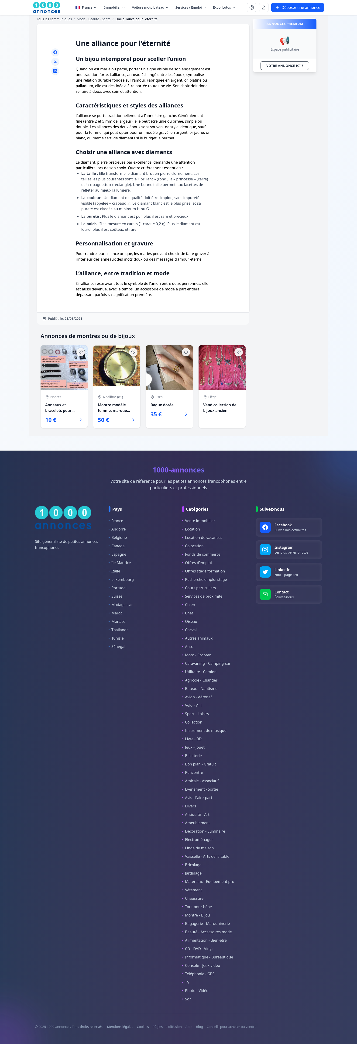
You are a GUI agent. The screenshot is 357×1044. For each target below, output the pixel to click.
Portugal (118, 587)
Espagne (117, 554)
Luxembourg (121, 579)
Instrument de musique (204, 730)
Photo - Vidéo (195, 990)
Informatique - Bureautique (207, 957)
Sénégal (117, 646)
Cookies (143, 1026)
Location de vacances (202, 537)
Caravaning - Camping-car (206, 663)
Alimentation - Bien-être (204, 940)
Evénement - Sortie (200, 789)
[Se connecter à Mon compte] (251, 7)
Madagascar (121, 604)
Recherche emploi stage (204, 579)
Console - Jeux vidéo (201, 965)
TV (185, 982)
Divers (189, 806)
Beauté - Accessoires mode (207, 931)
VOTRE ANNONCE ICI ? (284, 65)
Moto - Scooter (196, 655)
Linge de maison (198, 848)
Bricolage (191, 864)
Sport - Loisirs (195, 713)
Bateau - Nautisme (199, 688)
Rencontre (192, 772)
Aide (188, 1026)
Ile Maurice (120, 562)
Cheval (189, 629)
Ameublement (196, 822)
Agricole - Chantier (199, 680)
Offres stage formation (203, 571)
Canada (117, 545)
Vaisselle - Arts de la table (205, 856)
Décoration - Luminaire (203, 831)
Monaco (117, 621)
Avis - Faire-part (197, 797)
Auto (187, 646)
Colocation (193, 545)
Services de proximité (202, 596)
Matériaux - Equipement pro (208, 881)
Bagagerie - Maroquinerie (206, 923)
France (116, 520)
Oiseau (189, 621)
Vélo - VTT (192, 705)
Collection (192, 722)
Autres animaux (197, 638)
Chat (187, 613)
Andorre (117, 529)
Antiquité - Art (195, 814)
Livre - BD (192, 738)
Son (187, 999)
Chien (188, 604)
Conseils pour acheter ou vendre (231, 1026)
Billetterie (192, 755)
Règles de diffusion (167, 1026)
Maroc (115, 613)
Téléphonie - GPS (198, 973)
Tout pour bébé (197, 906)
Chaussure (192, 898)
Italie (114, 571)
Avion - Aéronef (197, 696)
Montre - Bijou (196, 915)
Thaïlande (119, 629)
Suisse (115, 596)
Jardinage (192, 873)
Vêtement (192, 889)
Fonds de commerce (201, 554)
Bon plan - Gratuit (199, 764)
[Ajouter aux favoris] (80, 352)
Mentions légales (120, 1026)
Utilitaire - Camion (199, 671)
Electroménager (197, 839)
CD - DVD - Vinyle (198, 948)
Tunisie (116, 638)
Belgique (118, 537)
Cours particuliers (199, 587)
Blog (199, 1026)
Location (191, 529)
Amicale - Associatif (200, 780)
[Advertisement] (284, 146)
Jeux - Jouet (193, 747)
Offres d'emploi (197, 562)
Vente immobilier (198, 520)
